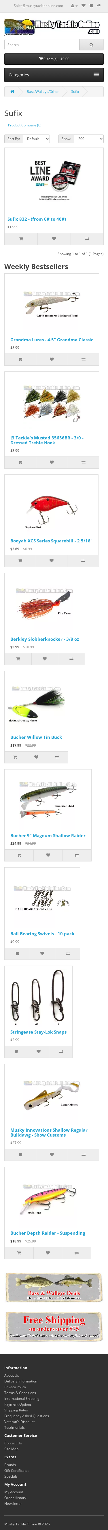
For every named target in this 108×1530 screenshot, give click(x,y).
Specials (11, 1476)
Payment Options (18, 1404)
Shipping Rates (16, 1410)
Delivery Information (20, 1381)
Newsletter (13, 1503)
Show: (66, 138)
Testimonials (14, 1427)
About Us (11, 1375)
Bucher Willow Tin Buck (36, 737)
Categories (54, 75)
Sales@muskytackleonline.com (38, 5)
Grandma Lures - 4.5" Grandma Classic (51, 340)
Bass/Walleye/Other (43, 91)
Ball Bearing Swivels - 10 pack (42, 933)
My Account (13, 1492)
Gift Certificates (16, 1470)
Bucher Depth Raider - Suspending (47, 1233)
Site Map (11, 1448)
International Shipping (21, 1398)
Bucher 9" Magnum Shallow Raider (48, 835)
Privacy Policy (15, 1386)
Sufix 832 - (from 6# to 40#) (36, 219)
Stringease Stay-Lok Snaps (38, 1032)
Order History (15, 1497)
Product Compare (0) (24, 125)
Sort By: (13, 138)
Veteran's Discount (19, 1421)
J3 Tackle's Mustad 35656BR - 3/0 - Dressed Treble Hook (47, 440)
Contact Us (13, 1443)
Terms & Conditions (20, 1392)
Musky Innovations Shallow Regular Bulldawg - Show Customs (49, 1132)
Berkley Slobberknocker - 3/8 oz (44, 639)
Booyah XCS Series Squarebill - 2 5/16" (51, 541)
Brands (10, 1464)
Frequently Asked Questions (26, 1415)
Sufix (75, 91)
